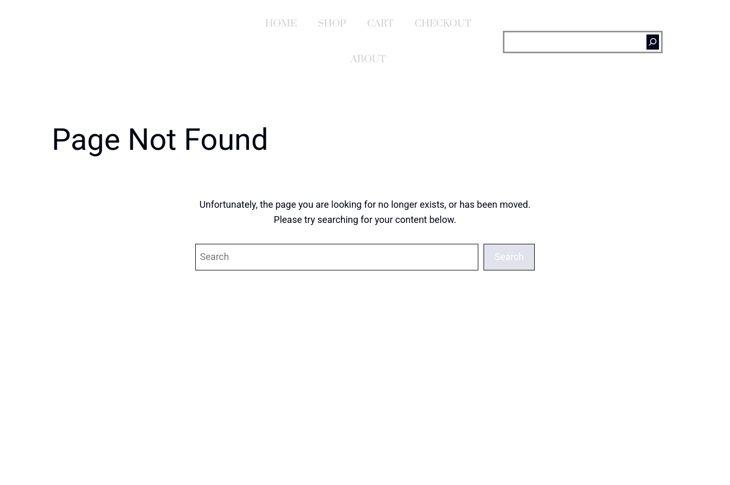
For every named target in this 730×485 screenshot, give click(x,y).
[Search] (652, 42)
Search (509, 256)
